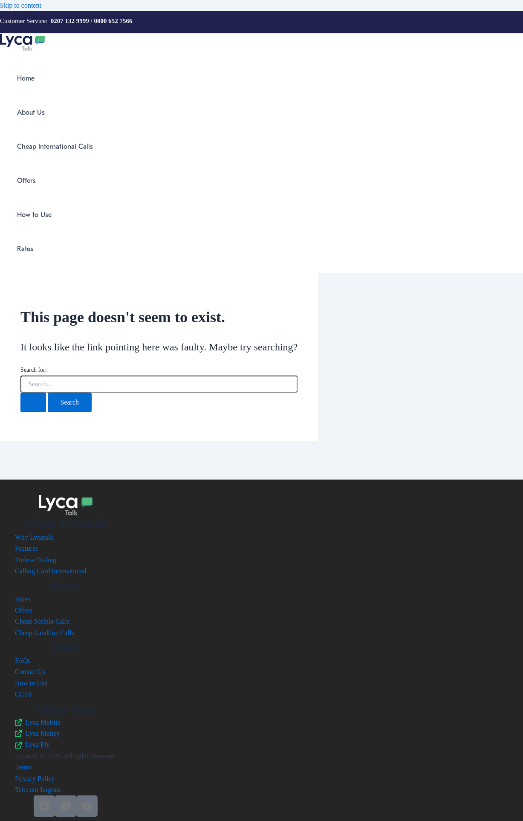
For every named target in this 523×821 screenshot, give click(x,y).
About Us (31, 112)
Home (26, 78)
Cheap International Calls (55, 146)
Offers (26, 181)
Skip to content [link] (20, 5)
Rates (25, 249)
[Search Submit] (33, 402)
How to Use (34, 215)
